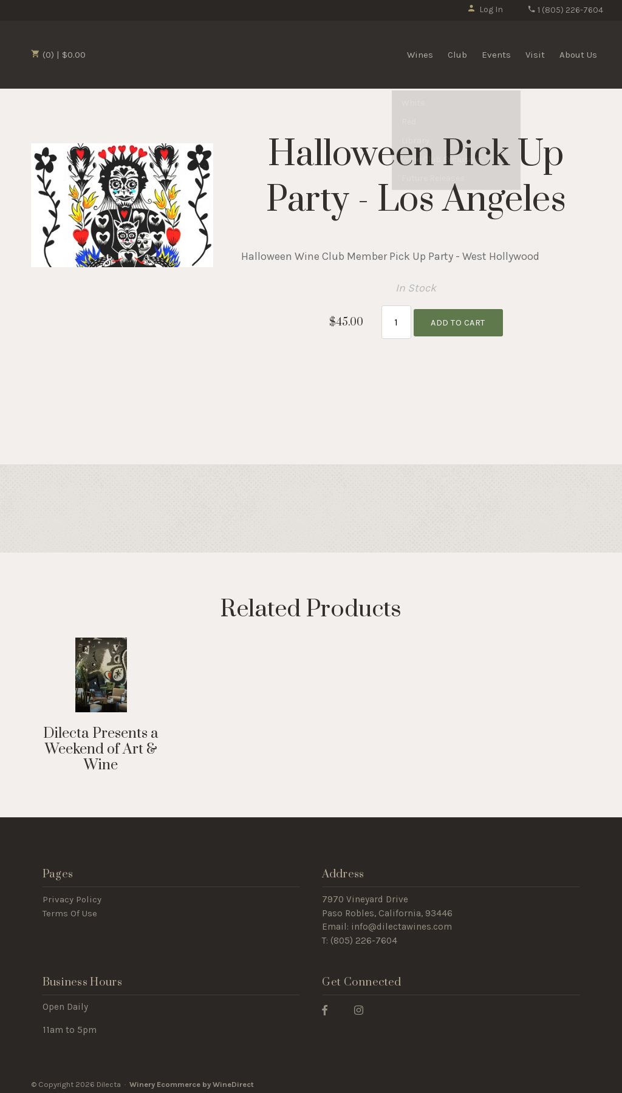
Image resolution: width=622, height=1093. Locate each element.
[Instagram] (363, 1005)
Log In (485, 9)
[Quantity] (396, 319)
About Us (578, 54)
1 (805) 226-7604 (565, 10)
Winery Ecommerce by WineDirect (191, 1079)
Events (496, 54)
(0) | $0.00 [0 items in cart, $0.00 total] (58, 54)
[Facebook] (329, 1005)
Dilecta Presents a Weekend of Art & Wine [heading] (101, 745)
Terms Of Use (70, 908)
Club (457, 54)
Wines (420, 54)
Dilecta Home (160, 53)
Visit (535, 54)
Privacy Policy (72, 894)
